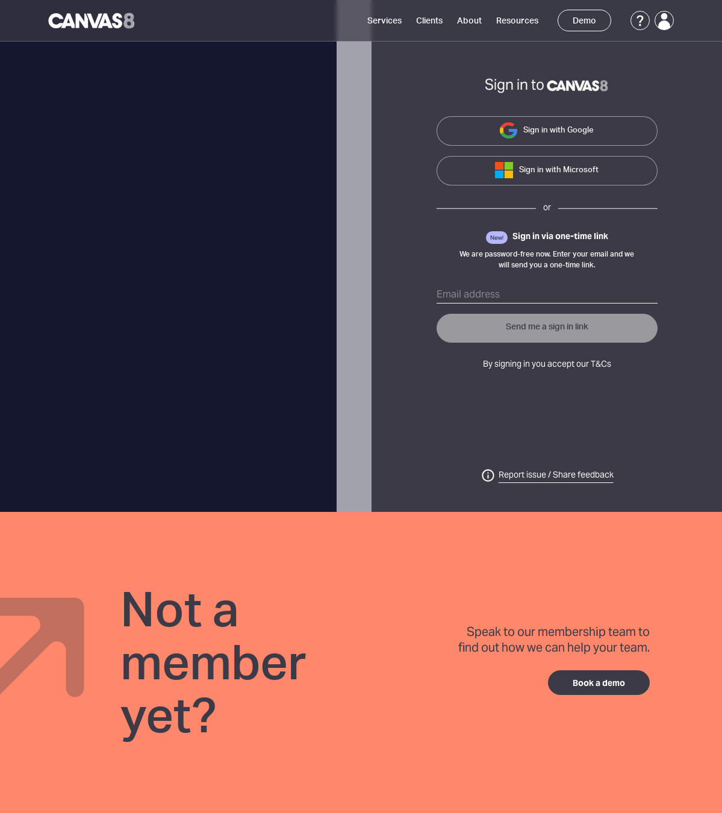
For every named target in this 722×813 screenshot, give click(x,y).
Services (384, 21)
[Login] (664, 20)
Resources (517, 21)
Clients (429, 21)
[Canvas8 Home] (92, 20)
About (469, 21)
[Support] (640, 20)
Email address (468, 295)
